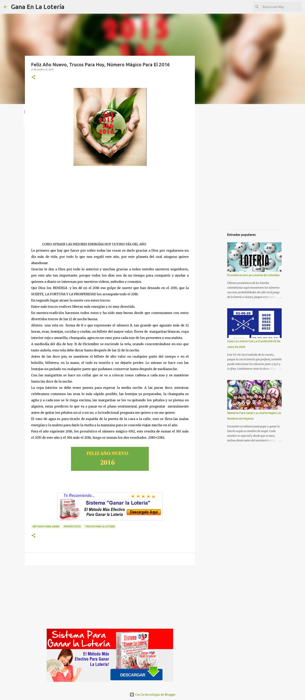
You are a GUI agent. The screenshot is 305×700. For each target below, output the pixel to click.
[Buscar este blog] (281, 6)
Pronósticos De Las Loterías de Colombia (253, 275)
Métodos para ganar (46, 526)
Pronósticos (72, 526)
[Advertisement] (110, 207)
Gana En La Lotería (37, 6)
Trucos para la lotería (100, 526)
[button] (33, 77)
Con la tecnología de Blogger (153, 694)
